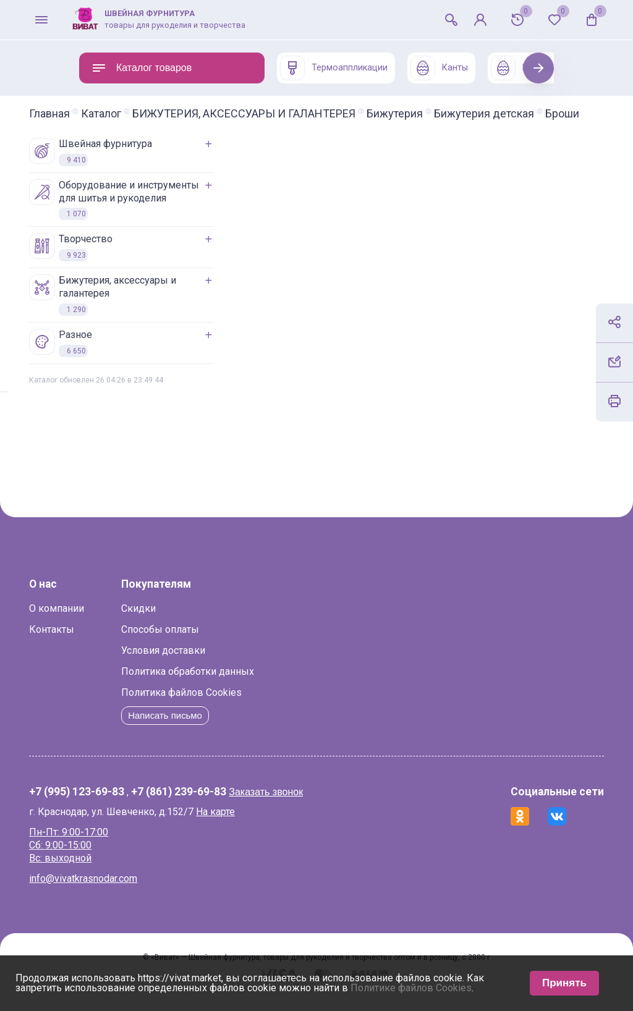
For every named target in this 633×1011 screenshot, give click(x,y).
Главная (99, 113)
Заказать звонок (316, 803)
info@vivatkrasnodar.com (133, 889)
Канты (439, 68)
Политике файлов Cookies (411, 988)
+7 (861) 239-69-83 (228, 803)
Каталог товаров (141, 68)
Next (539, 67)
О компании (106, 619)
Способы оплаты (210, 640)
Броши (207, 124)
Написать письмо (218, 726)
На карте (265, 823)
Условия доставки (213, 661)
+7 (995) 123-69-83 (126, 803)
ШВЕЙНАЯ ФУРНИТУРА (140, 163)
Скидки (188, 619)
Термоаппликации (334, 68)
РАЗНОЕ (110, 354)
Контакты (101, 640)
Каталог (151, 113)
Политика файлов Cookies (231, 703)
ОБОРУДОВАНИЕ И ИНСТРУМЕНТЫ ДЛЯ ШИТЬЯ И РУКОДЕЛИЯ (164, 211)
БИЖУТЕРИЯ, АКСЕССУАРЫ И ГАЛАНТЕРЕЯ (294, 113)
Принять (564, 983)
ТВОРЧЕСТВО (121, 258)
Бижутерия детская (129, 124)
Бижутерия (445, 113)
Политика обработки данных (237, 682)
